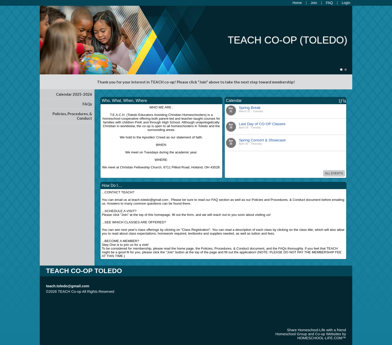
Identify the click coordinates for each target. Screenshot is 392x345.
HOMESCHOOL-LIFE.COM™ (321, 338)
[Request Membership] (314, 3)
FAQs (87, 104)
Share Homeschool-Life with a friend (316, 330)
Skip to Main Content (136, 292)
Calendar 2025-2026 (74, 94)
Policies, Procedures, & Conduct (72, 115)
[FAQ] (329, 3)
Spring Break (250, 107)
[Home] (297, 3)
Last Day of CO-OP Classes (262, 124)
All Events (334, 173)
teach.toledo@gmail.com (67, 286)
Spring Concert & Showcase (262, 140)
